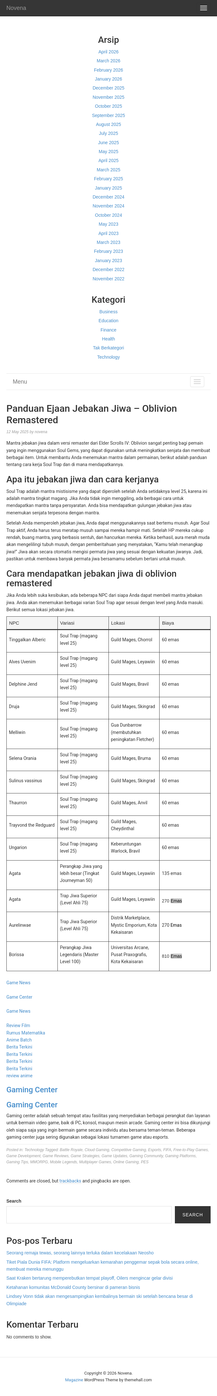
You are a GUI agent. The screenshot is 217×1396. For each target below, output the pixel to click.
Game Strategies (85, 1156)
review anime (19, 1075)
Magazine (74, 1379)
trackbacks (70, 1180)
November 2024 (108, 205)
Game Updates (114, 1156)
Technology (108, 357)
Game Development (23, 1156)
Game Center (19, 997)
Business (109, 311)
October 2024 (108, 215)
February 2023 (108, 251)
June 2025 (108, 142)
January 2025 (108, 188)
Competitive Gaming (128, 1150)
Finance (108, 329)
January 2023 (108, 260)
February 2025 (108, 178)
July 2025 (108, 133)
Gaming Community (146, 1156)
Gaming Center (31, 1089)
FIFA (167, 1150)
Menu (20, 381)
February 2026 (108, 70)
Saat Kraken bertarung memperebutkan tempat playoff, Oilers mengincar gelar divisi (89, 1278)
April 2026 (108, 51)
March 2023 (108, 242)
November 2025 (108, 97)
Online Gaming (126, 1162)
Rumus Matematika (25, 1032)
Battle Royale (71, 1150)
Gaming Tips (17, 1162)
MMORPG (39, 1162)
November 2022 (108, 278)
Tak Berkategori (108, 347)
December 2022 (108, 269)
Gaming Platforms (180, 1156)
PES (144, 1162)
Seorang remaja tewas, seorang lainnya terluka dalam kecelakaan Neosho (80, 1252)
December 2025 (108, 87)
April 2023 (108, 233)
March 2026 (108, 60)
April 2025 (108, 160)
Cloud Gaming (97, 1150)
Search (13, 1201)
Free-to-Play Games (190, 1150)
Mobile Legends (63, 1162)
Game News (18, 982)
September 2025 (108, 115)
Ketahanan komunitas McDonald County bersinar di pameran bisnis (73, 1287)
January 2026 (108, 79)
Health (108, 338)
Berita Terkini (19, 1046)
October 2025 (108, 106)
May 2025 (108, 151)
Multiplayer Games (95, 1162)
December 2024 (108, 196)
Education (108, 320)
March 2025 (108, 169)
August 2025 (108, 124)
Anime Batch (19, 1039)
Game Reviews (55, 1156)
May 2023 (108, 224)
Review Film (18, 1025)
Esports (154, 1150)
